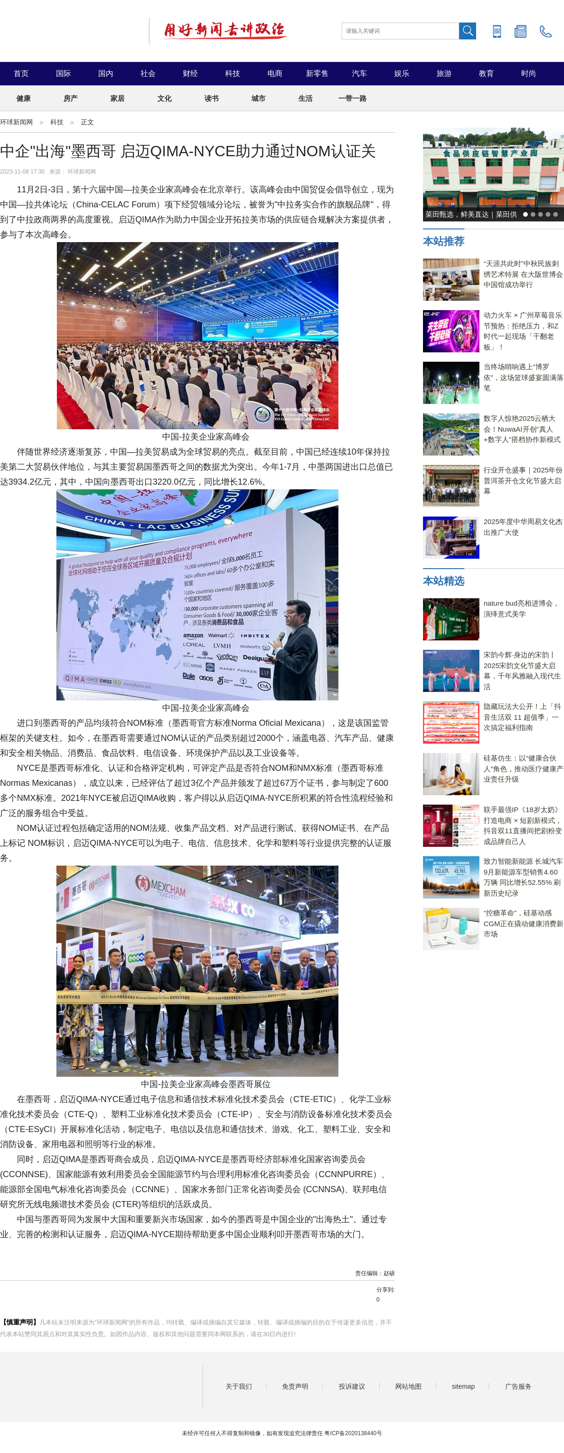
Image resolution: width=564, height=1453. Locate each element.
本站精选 (443, 581)
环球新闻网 (16, 122)
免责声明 (295, 1386)
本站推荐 (443, 241)
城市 (258, 98)
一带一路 (352, 98)
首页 (21, 73)
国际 (63, 73)
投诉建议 (352, 1386)
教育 (486, 73)
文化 (164, 98)
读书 (211, 98)
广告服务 (518, 1386)
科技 (232, 73)
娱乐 (401, 73)
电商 (274, 73)
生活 (305, 98)
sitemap (463, 1386)
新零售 (317, 73)
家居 (117, 98)
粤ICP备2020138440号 (353, 1433)
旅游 (444, 73)
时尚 (528, 73)
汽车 (359, 73)
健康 (23, 98)
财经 (190, 73)
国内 (105, 73)
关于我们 (239, 1386)
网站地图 (408, 1386)
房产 (70, 98)
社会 (148, 73)
